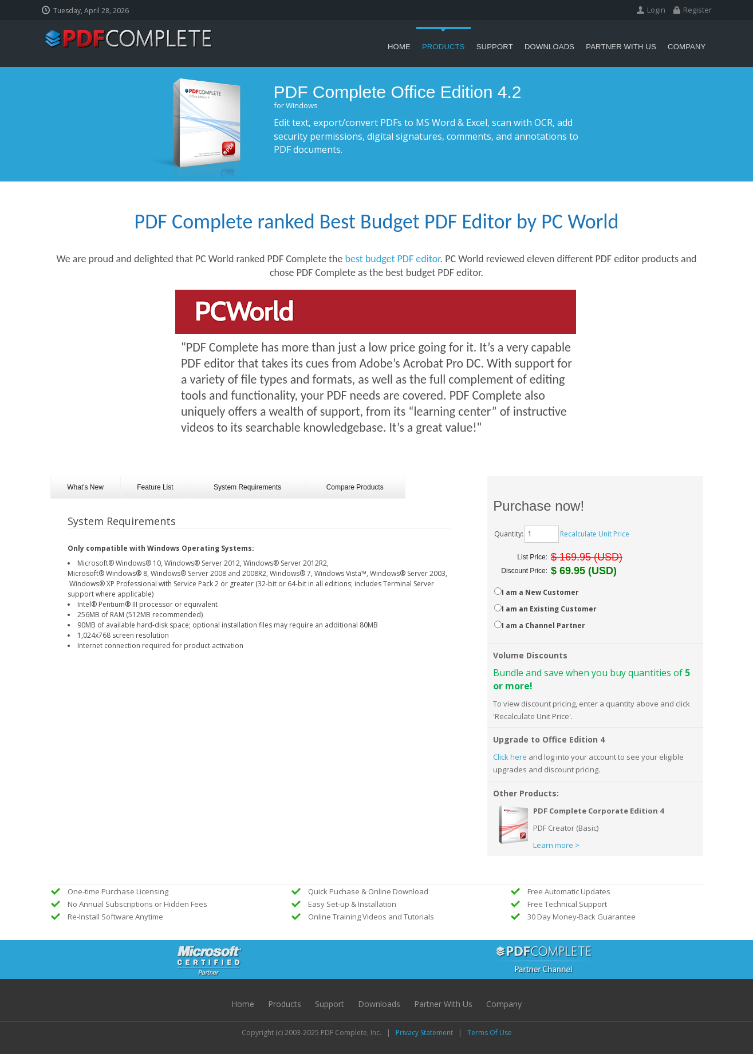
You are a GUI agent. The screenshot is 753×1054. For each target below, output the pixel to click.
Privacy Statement (424, 1032)
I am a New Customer (540, 592)
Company (504, 1003)
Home (242, 1003)
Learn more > (556, 845)
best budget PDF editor (392, 258)
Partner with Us (443, 1003)
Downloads (379, 1003)
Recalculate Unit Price (594, 534)
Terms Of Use (489, 1032)
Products (284, 1003)
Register (697, 10)
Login (656, 10)
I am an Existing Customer (549, 609)
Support (329, 1003)
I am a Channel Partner (543, 625)
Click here (510, 757)
